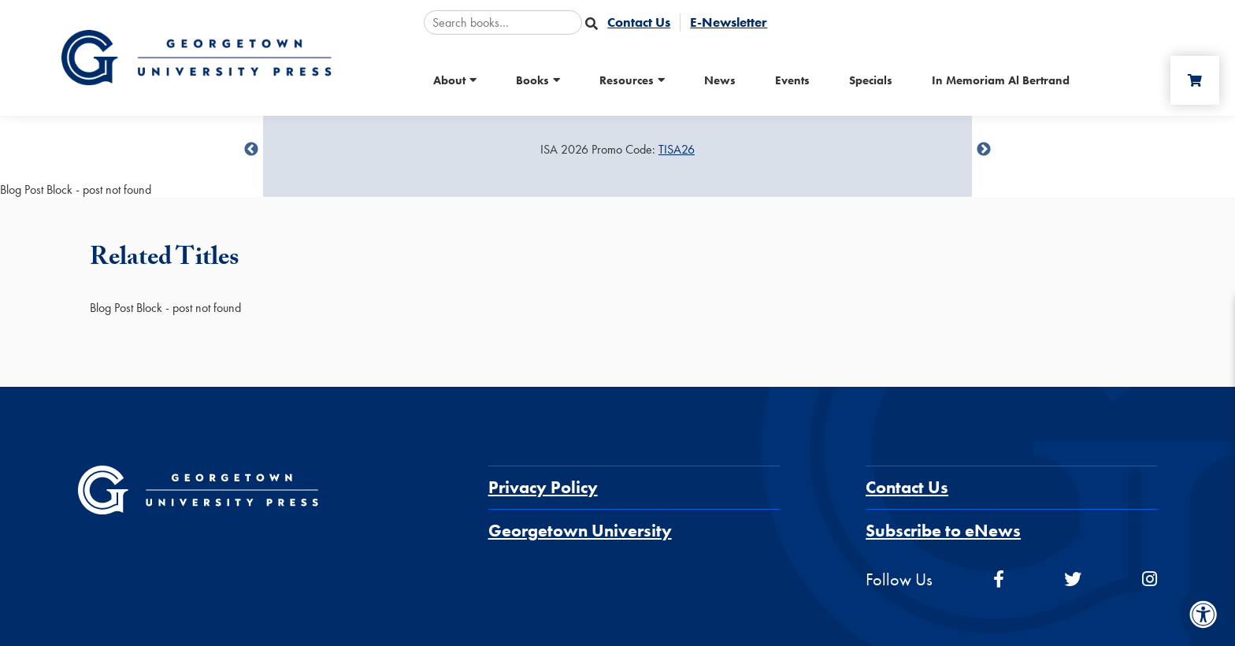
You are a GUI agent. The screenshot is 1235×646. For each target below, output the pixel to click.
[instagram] (1149, 579)
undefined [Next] (984, 150)
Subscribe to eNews (943, 530)
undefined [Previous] (251, 150)
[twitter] (1072, 579)
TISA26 (676, 149)
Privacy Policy (543, 487)
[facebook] (998, 579)
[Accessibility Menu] (1203, 614)
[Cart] (1194, 80)
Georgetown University (580, 530)
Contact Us (907, 487)
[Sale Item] (617, 149)
